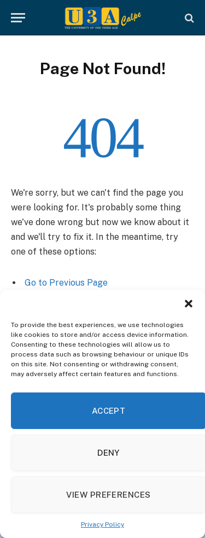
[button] (188, 303)
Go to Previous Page (66, 282)
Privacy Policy (102, 524)
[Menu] (18, 17)
